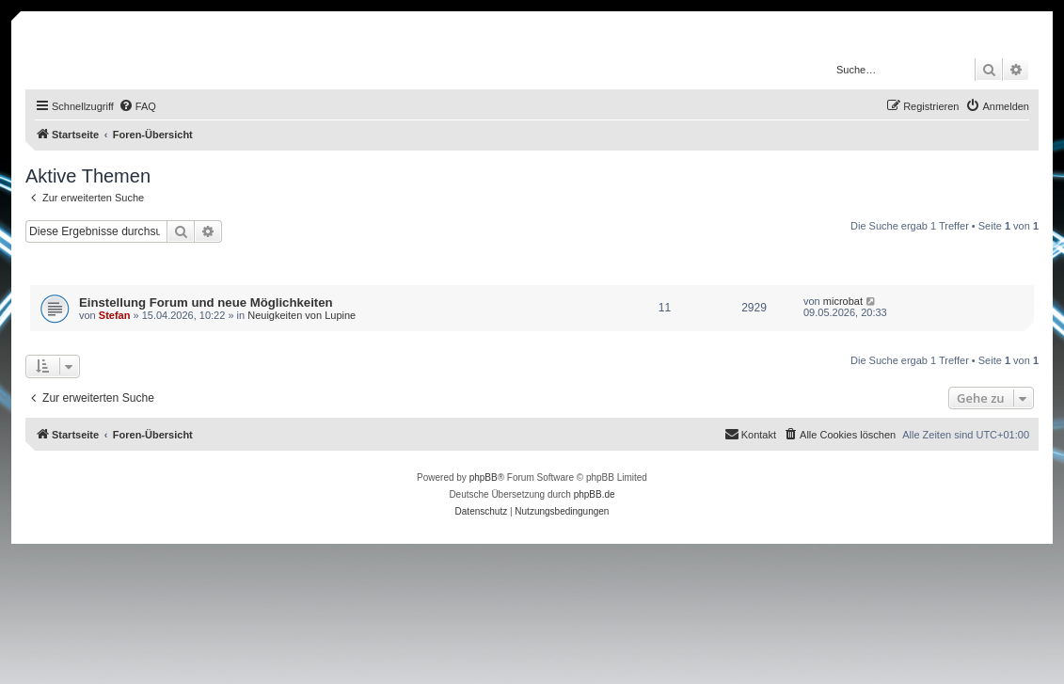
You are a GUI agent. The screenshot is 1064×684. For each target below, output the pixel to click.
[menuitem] (137, 106)
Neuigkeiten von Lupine (301, 315)
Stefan (115, 315)
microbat (843, 301)
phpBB (483, 477)
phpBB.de (594, 494)
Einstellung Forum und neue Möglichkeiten (206, 302)
